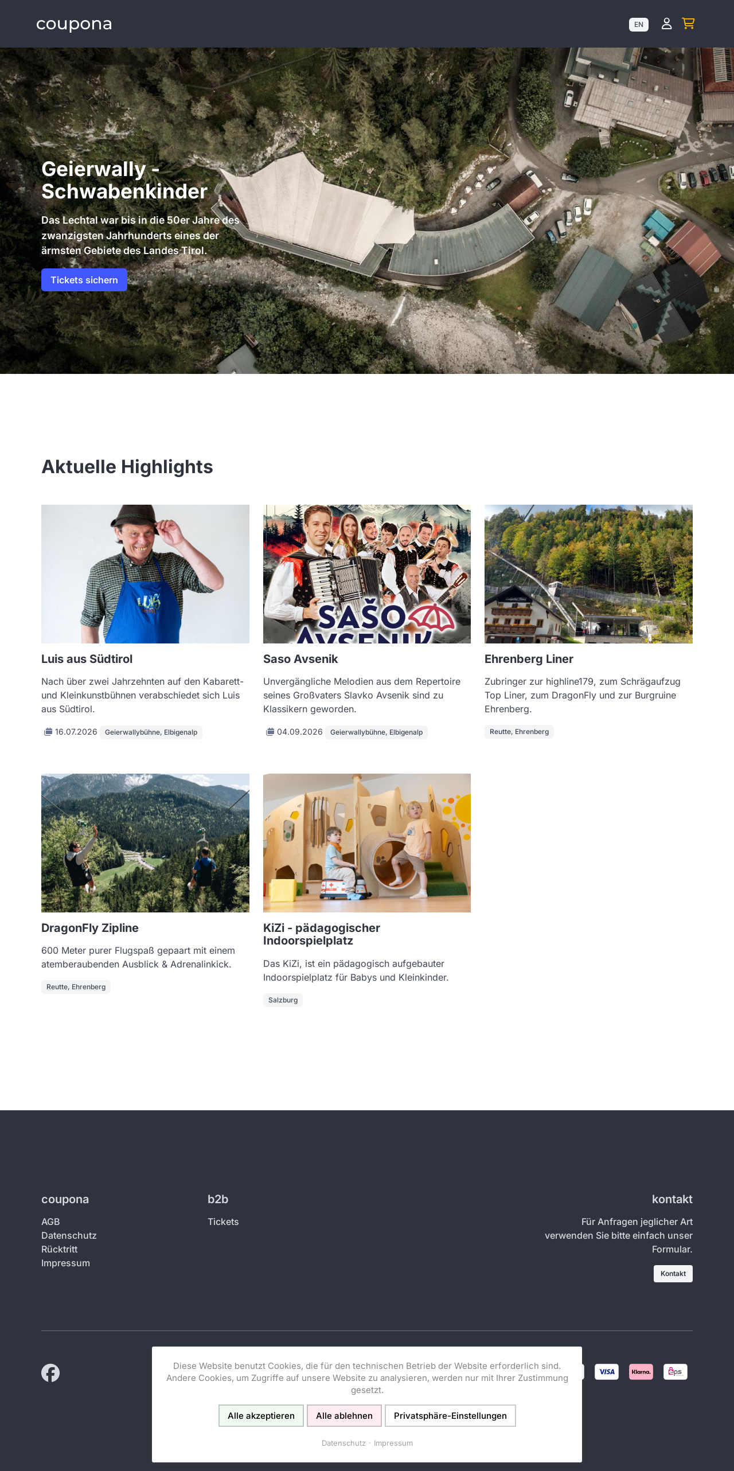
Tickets (223, 1221)
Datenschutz (69, 1235)
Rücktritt (59, 1249)
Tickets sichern (84, 280)
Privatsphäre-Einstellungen (450, 1415)
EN (638, 24)
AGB (50, 1221)
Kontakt (673, 1273)
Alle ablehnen (344, 1415)
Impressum (65, 1263)
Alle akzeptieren (261, 1415)
